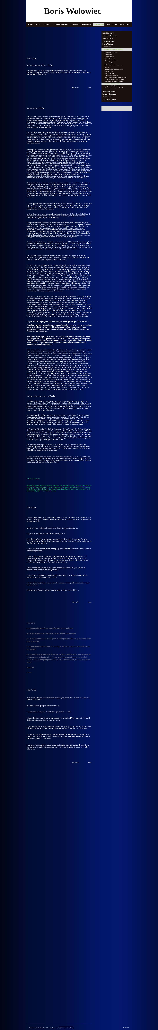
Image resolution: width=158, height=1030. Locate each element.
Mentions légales (33, 1027)
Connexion (126, 1027)
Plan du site (55, 1027)
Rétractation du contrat (66, 1027)
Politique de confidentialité (44, 1027)
